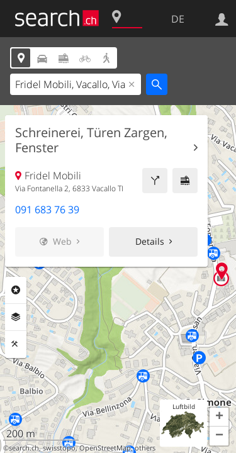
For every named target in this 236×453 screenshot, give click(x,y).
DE (177, 19)
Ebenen (15, 317)
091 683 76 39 (47, 209)
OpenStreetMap (105, 448)
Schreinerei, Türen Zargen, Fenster (91, 140)
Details (149, 241)
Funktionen (15, 344)
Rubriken (15, 290)
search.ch (24, 448)
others (145, 448)
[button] (219, 417)
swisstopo (59, 448)
